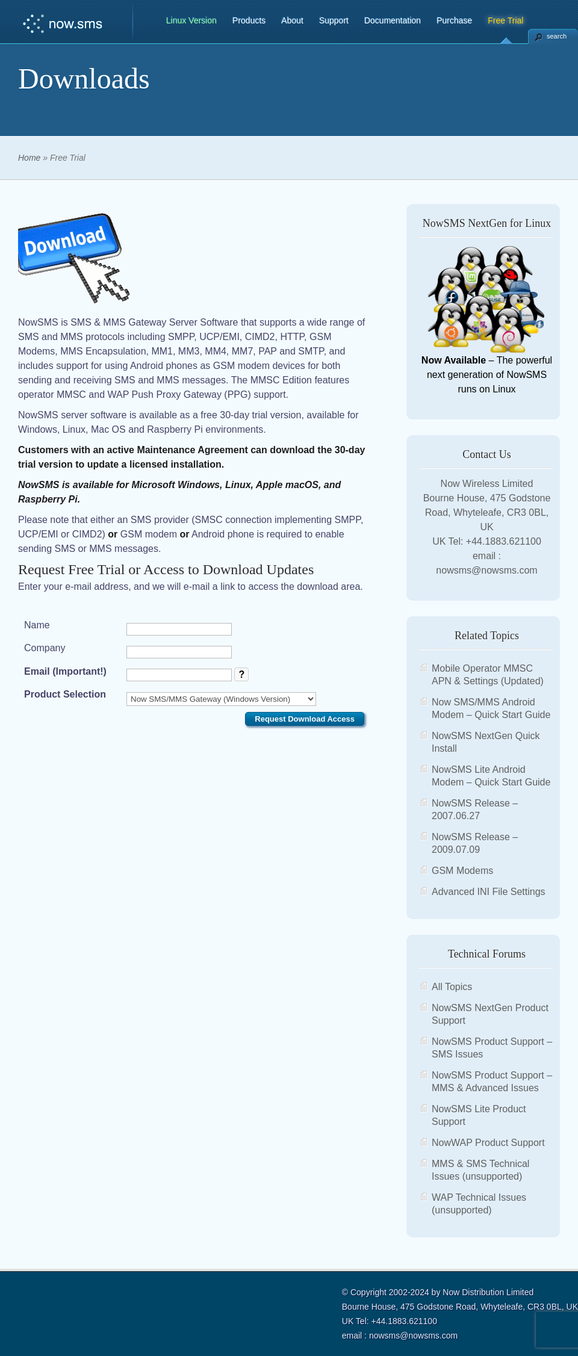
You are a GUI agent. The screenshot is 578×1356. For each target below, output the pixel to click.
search (557, 36)
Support (334, 20)
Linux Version (191, 20)
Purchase (454, 20)
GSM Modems (462, 870)
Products (249, 20)
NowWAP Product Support (488, 1143)
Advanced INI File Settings (488, 892)
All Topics (452, 987)
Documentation (392, 20)
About (292, 20)
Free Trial (505, 20)
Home (29, 158)
